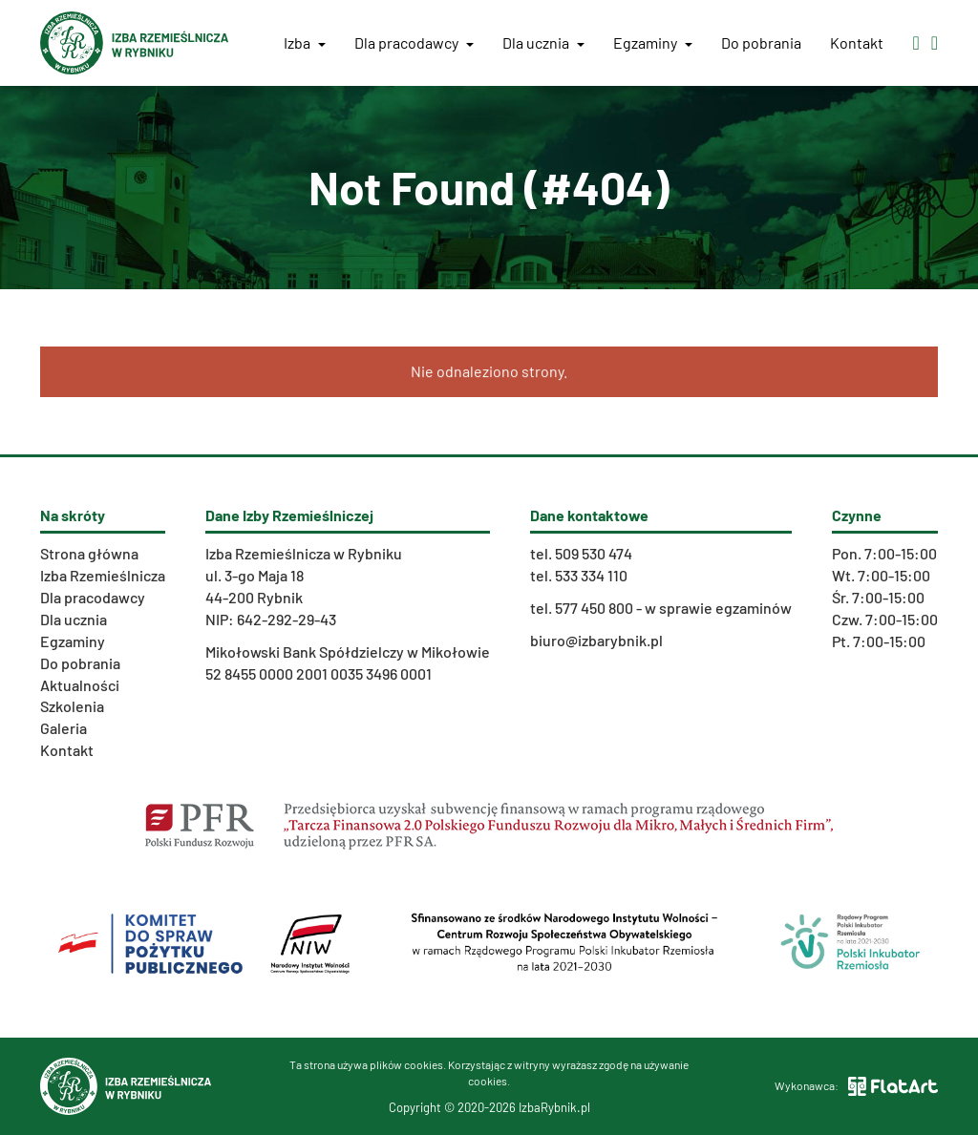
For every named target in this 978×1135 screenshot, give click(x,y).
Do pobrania (761, 42)
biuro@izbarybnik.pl (596, 640)
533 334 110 (591, 575)
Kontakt (856, 42)
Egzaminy (652, 42)
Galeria (63, 728)
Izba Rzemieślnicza (102, 575)
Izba (305, 42)
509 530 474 (593, 553)
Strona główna (89, 553)
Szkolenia (72, 706)
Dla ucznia (543, 42)
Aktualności (79, 685)
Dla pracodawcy (414, 42)
